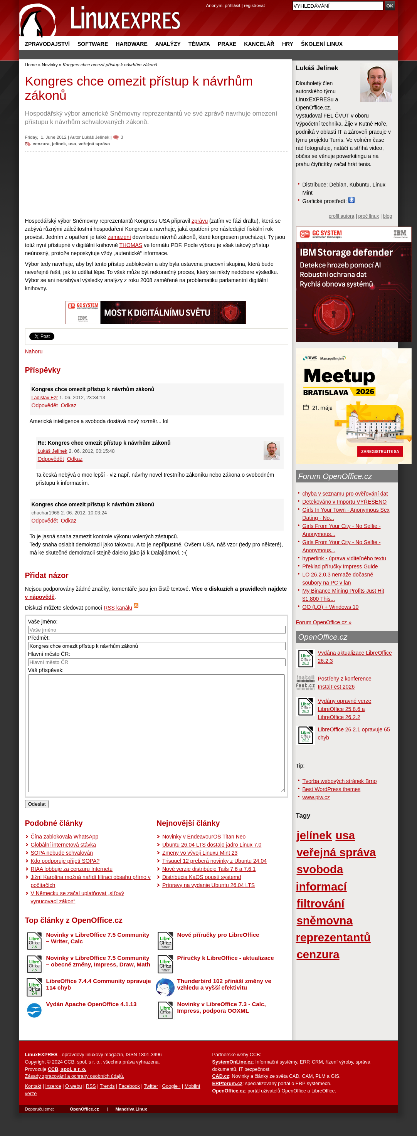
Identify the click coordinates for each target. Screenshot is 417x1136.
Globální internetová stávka (63, 868)
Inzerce (53, 1109)
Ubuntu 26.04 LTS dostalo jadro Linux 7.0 (211, 868)
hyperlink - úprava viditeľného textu (344, 558)
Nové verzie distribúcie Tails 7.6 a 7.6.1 (209, 892)
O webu (73, 1109)
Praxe (227, 44)
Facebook (129, 1109)
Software (92, 44)
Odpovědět (45, 405)
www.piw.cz (316, 797)
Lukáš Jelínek (95, 136)
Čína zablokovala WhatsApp (65, 860)
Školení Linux (322, 44)
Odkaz (68, 405)
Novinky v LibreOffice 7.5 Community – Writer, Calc (98, 961)
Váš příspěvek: (46, 670)
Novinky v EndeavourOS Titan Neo (203, 860)
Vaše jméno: (43, 621)
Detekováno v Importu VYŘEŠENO (345, 502)
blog (387, 216)
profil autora (342, 216)
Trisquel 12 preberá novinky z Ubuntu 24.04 (214, 884)
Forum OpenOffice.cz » (323, 622)
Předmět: (39, 638)
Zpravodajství (47, 44)
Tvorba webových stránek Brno (340, 781)
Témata (199, 44)
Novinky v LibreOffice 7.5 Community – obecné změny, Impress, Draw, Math (98, 984)
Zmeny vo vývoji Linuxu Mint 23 (199, 876)
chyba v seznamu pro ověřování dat (345, 494)
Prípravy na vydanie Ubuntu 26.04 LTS (208, 908)
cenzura (41, 143)
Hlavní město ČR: (49, 654)
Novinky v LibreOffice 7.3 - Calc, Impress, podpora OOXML (221, 1030)
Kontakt (33, 1109)
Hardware (131, 44)
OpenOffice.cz (323, 637)
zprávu (200, 221)
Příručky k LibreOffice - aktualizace (225, 981)
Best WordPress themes (332, 789)
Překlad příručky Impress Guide (340, 566)
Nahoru (34, 351)
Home (31, 64)
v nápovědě (40, 597)
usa (72, 143)
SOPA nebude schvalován (62, 876)
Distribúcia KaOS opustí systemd (201, 900)
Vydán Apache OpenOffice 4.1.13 (91, 1027)
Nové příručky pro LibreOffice (218, 958)
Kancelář (259, 44)
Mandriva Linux (131, 1132)
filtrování (321, 903)
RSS (91, 1109)
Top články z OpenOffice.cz (74, 943)
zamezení (119, 237)
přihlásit (232, 5)
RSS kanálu (118, 608)
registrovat (254, 5)
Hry (287, 44)
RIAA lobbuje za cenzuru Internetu (72, 892)
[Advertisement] (156, 184)
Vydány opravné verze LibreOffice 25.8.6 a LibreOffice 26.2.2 (345, 709)
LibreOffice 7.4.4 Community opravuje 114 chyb (98, 1007)
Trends (107, 1109)
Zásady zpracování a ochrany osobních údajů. (74, 1099)
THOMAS (130, 245)
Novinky (49, 64)
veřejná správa (94, 143)
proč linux (368, 216)
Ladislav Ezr (45, 397)
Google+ (171, 1109)
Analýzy (168, 44)
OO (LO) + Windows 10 (331, 607)
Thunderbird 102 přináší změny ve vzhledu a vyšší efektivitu (224, 1007)
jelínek (59, 143)
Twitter (151, 1109)
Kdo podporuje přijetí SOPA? (65, 884)
